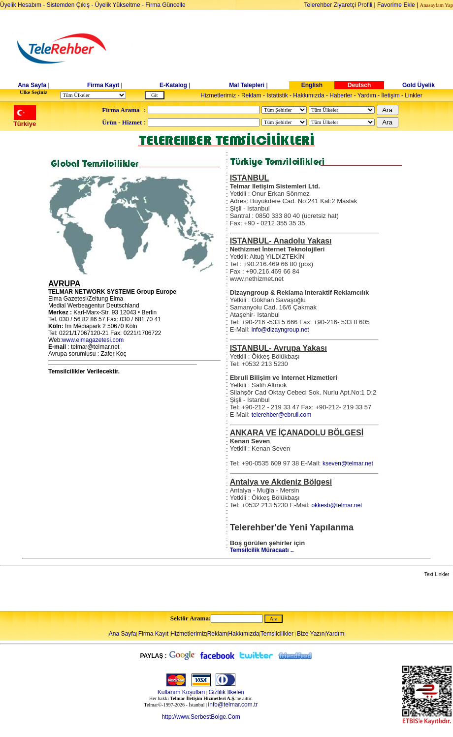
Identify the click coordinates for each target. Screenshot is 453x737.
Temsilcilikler (276, 633)
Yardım (366, 95)
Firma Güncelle (165, 4)
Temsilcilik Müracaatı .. (262, 550)
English (312, 85)
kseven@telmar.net (348, 463)
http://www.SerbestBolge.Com (201, 716)
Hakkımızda (308, 95)
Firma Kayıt (103, 85)
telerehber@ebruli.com (282, 414)
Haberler (340, 95)
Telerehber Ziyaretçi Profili (338, 4)
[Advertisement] (302, 49)
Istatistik (277, 95)
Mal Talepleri (246, 85)
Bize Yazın (310, 633)
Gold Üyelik (418, 85)
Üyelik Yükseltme (117, 4)
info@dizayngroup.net (280, 329)
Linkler (413, 95)
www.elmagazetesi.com (93, 340)
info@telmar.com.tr (233, 704)
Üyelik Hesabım (20, 4)
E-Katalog (173, 85)
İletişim (390, 95)
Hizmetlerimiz (218, 95)
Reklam (251, 95)
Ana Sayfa (32, 85)
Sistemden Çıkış (68, 4)
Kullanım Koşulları (181, 692)
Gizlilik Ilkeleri (227, 692)
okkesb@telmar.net (337, 505)
